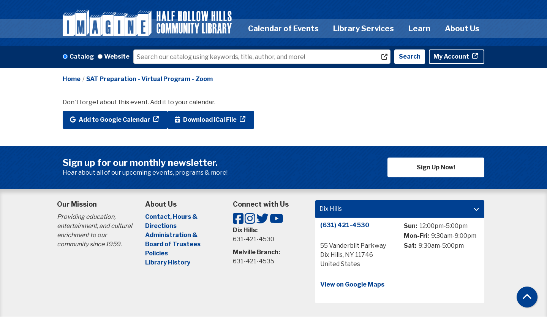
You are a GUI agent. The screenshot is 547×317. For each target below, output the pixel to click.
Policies (156, 253)
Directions (161, 225)
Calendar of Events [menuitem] (283, 28)
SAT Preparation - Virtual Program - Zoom (149, 79)
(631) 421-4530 (344, 225)
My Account (451, 56)
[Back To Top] (527, 297)
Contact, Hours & (172, 216)
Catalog (82, 56)
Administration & (172, 235)
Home (72, 79)
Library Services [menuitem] (363, 28)
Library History (167, 262)
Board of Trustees (173, 244)
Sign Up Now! (436, 167)
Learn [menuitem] (419, 28)
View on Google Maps (352, 284)
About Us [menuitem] (462, 28)
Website (117, 56)
